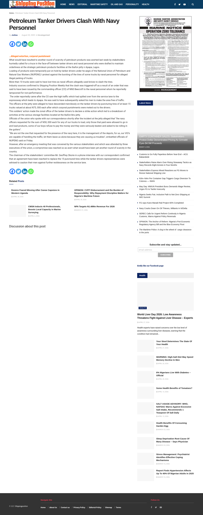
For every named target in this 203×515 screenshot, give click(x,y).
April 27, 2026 (143, 322)
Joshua (15, 35)
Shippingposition (21, 506)
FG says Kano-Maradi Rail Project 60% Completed (161, 203)
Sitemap (108, 507)
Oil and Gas (117, 4)
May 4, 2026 (144, 147)
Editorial (82, 4)
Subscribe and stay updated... (166, 244)
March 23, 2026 (163, 429)
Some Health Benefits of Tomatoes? (174, 387)
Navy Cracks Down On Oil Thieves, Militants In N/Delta (163, 208)
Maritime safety (99, 4)
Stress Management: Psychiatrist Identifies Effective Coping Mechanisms (172, 457)
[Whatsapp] (31, 44)
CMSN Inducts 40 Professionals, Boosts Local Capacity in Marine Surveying (44, 209)
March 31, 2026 (81, 210)
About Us (53, 507)
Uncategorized (44, 35)
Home (63, 4)
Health (145, 4)
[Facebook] (12, 44)
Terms (118, 507)
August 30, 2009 (28, 35)
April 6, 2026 (33, 216)
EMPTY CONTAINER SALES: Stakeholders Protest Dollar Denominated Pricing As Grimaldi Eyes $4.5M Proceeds (163, 140)
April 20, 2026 (162, 363)
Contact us (65, 507)
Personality (132, 4)
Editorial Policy (95, 507)
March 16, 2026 (163, 463)
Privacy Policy (79, 507)
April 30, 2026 (17, 197)
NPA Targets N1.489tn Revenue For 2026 (94, 206)
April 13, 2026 (162, 391)
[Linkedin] (24, 44)
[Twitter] (18, 44)
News (72, 4)
